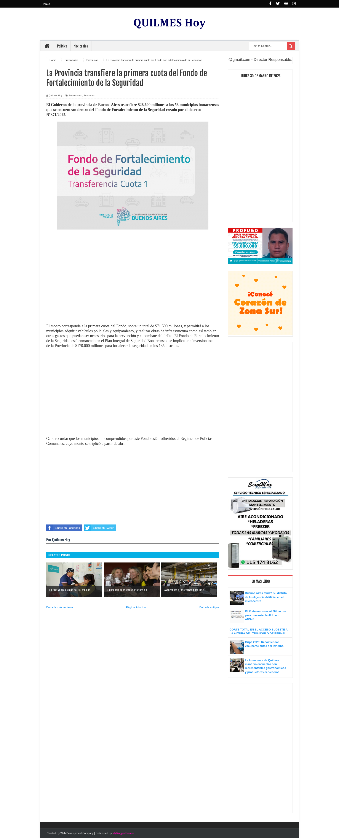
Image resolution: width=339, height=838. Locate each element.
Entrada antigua (209, 607)
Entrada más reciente (59, 607)
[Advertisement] (132, 284)
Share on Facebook (63, 527)
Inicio (46, 4)
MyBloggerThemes (123, 833)
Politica (62, 46)
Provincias (89, 95)
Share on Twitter (99, 527)
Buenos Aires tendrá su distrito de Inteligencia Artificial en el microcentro (266, 596)
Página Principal (136, 607)
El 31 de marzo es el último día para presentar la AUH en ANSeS (265, 615)
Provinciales (75, 95)
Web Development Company (76, 833)
